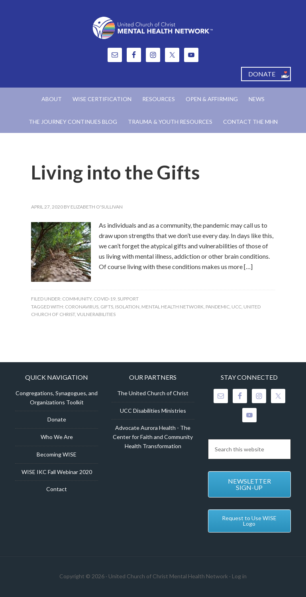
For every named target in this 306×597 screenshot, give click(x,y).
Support (128, 299)
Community (77, 299)
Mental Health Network (172, 307)
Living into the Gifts (115, 172)
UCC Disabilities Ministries (153, 410)
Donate (56, 419)
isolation (127, 307)
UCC (236, 307)
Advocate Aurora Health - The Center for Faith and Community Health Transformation (153, 436)
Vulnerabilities (96, 314)
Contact (56, 489)
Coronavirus (81, 307)
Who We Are (57, 436)
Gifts (106, 307)
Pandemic (218, 307)
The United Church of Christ (152, 393)
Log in (239, 576)
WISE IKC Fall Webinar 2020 (57, 471)
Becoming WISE (56, 454)
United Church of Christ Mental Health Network (152, 28)
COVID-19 (105, 299)
